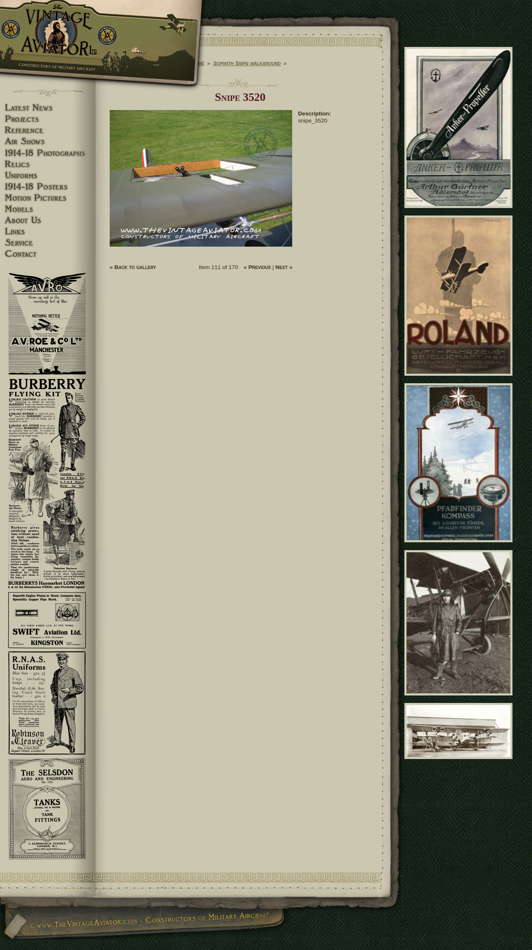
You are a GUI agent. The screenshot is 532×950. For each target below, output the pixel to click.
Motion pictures (48, 197)
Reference (48, 130)
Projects (48, 119)
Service (48, 242)
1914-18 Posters (48, 186)
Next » (284, 267)
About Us (48, 220)
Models (48, 209)
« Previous (257, 267)
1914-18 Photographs (48, 153)
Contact (48, 254)
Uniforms (48, 175)
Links (48, 231)
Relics (48, 164)
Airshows (48, 141)
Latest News (48, 107)
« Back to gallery (133, 267)
